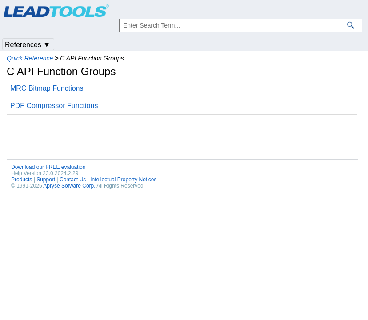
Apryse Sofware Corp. (69, 186)
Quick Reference (30, 58)
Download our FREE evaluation (48, 167)
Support (45, 179)
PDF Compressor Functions (54, 105)
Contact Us (73, 179)
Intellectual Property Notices (123, 179)
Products (21, 179)
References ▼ (27, 44)
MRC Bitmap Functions (47, 88)
